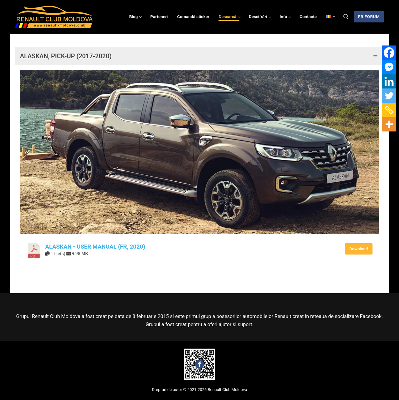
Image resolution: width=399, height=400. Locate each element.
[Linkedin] (389, 81)
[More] (389, 124)
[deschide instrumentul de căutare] (346, 17)
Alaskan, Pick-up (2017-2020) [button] (199, 56)
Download (358, 248)
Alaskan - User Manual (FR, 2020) (95, 246)
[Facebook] (389, 52)
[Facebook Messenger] (389, 67)
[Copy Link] (389, 110)
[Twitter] (389, 95)
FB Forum (369, 16)
